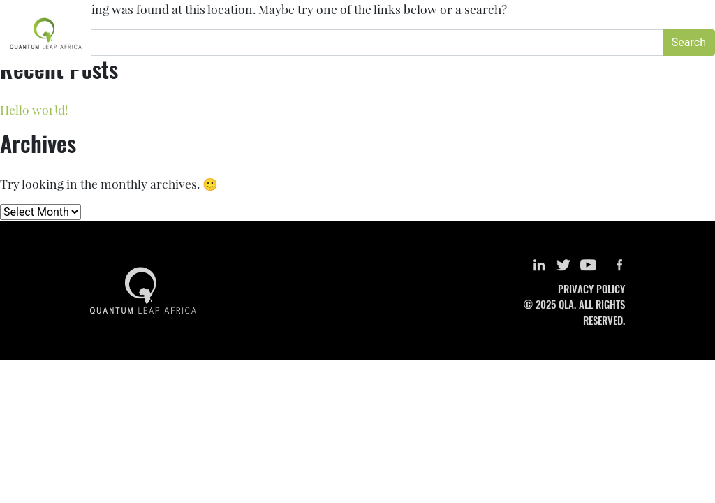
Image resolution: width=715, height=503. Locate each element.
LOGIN (644, 18)
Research (338, 47)
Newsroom (557, 47)
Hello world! (34, 109)
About (283, 47)
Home (238, 47)
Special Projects (474, 47)
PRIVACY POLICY (591, 288)
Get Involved (630, 47)
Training (397, 47)
